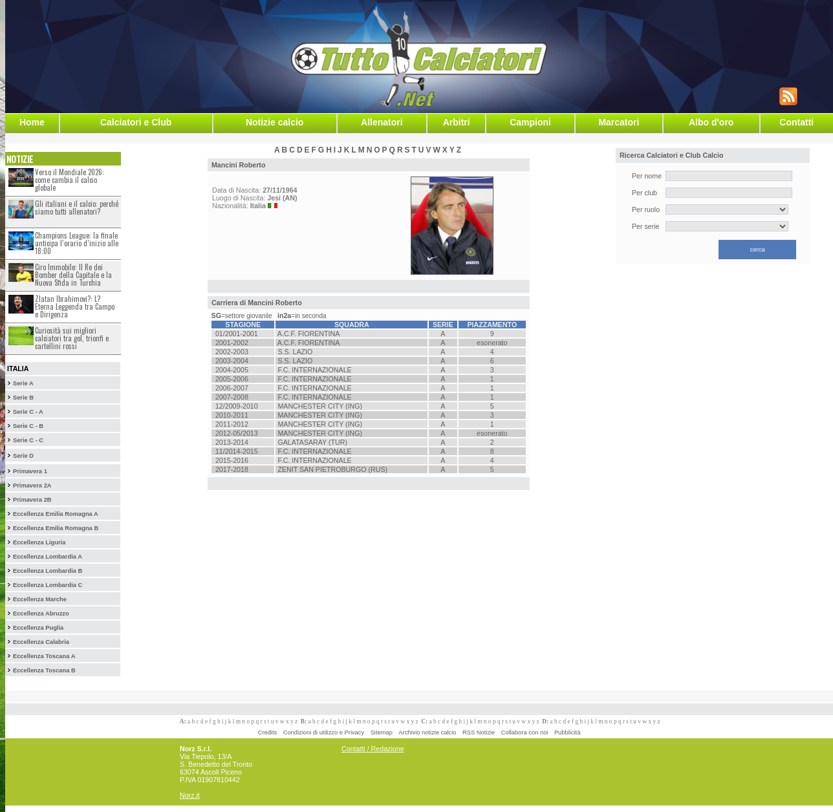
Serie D (23, 456)
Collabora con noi (524, 732)
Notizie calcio (274, 122)
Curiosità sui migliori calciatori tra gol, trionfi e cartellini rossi (72, 338)
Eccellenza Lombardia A (47, 556)
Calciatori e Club (135, 122)
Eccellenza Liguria (39, 542)
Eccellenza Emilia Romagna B (55, 528)
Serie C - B (28, 426)
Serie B (23, 397)
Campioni (530, 122)
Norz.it (190, 795)
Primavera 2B (32, 500)
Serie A (23, 383)
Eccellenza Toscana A (44, 656)
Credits (267, 732)
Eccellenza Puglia (38, 628)
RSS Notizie (478, 732)
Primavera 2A (32, 485)
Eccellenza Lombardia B (47, 571)
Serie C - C (28, 440)
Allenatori (382, 122)
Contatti (796, 122)
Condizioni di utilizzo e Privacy (323, 732)
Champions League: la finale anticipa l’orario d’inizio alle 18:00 (76, 243)
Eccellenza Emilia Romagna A (55, 514)
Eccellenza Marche (40, 599)
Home (32, 122)
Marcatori (618, 122)
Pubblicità (567, 732)
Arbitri (456, 122)
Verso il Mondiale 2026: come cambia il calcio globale (69, 179)
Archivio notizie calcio (427, 732)
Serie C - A (28, 412)
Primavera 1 (30, 471)
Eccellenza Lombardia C (47, 585)
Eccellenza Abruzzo (41, 613)
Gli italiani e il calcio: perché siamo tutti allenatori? (76, 207)
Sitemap (382, 732)
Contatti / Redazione (372, 749)
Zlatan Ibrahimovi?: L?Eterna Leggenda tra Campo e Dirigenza (74, 306)
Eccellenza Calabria (41, 642)
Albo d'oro (711, 122)
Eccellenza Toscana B (44, 670)
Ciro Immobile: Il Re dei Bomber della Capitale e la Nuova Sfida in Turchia (73, 274)
